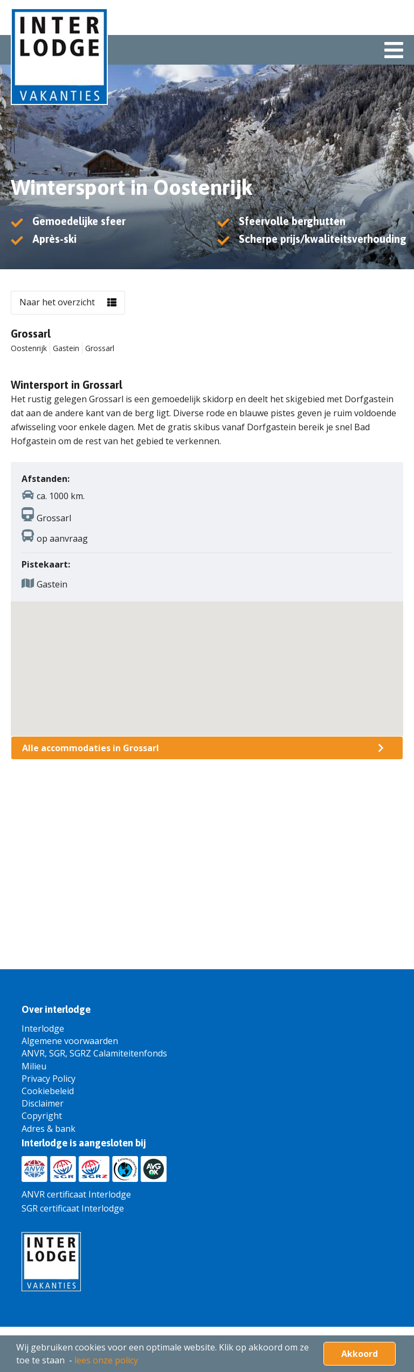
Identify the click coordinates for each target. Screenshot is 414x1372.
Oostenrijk (29, 348)
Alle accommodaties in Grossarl (90, 748)
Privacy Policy (48, 1078)
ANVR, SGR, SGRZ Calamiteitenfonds (94, 1053)
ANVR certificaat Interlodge (76, 1194)
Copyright (42, 1116)
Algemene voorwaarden (70, 1041)
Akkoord (359, 1354)
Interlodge (43, 1028)
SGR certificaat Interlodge (73, 1208)
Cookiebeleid (48, 1091)
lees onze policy (106, 1360)
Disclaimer (43, 1103)
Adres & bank (48, 1129)
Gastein (66, 348)
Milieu (34, 1066)
